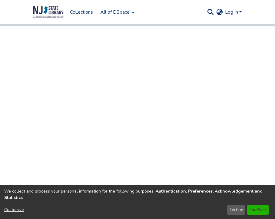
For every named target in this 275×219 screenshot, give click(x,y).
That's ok (258, 210)
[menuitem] (116, 12)
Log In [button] (232, 12)
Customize (14, 210)
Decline (236, 210)
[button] (48, 12)
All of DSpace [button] (115, 12)
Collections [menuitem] (81, 12)
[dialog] (137, 202)
